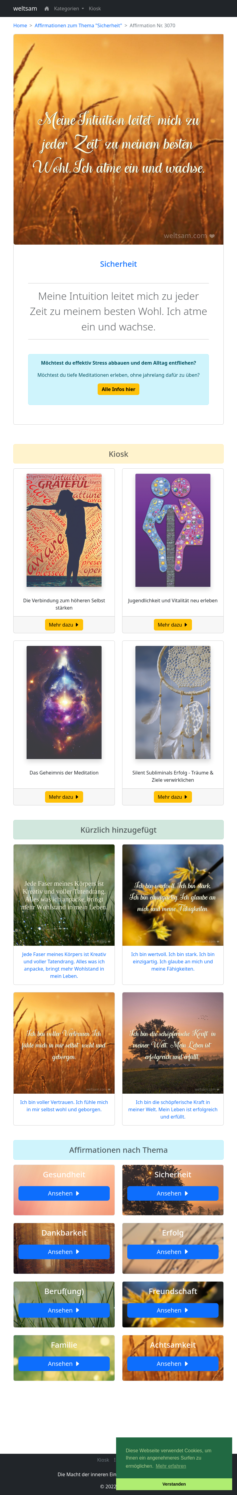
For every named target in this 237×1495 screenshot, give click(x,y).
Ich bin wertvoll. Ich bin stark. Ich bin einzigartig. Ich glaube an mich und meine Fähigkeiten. (173, 961)
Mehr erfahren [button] (171, 1466)
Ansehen (64, 1193)
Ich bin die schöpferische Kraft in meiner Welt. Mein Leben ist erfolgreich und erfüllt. (172, 1109)
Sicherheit (118, 264)
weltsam (25, 8)
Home (20, 25)
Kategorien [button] (67, 8)
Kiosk (95, 8)
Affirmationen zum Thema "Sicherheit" (78, 25)
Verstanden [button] (174, 1484)
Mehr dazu (64, 624)
